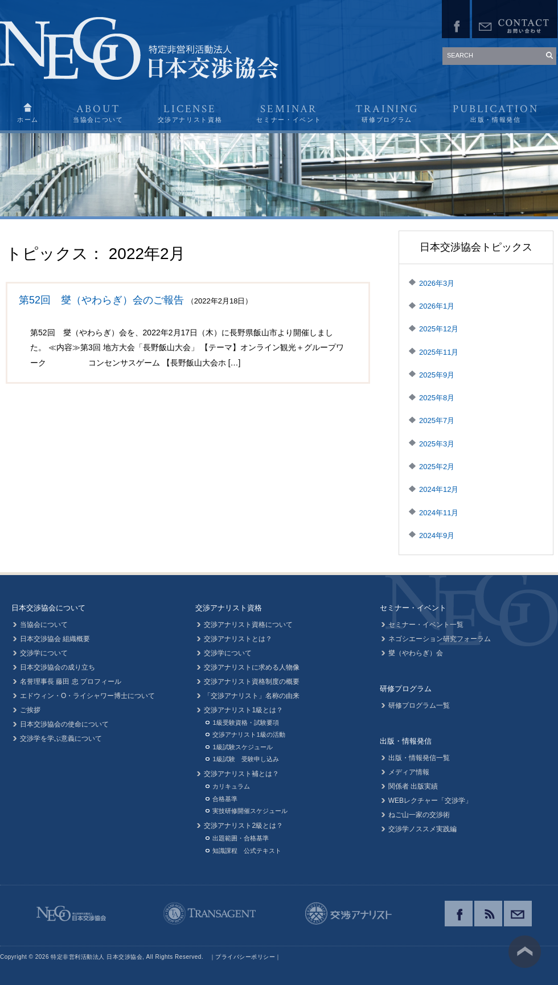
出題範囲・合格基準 (240, 838)
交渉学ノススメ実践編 (422, 829)
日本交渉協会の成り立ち (57, 667)
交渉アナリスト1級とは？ (243, 710)
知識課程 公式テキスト (246, 850)
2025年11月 (438, 352)
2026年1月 (436, 306)
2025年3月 (436, 444)
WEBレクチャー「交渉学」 (430, 801)
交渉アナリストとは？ (238, 639)
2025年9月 (436, 375)
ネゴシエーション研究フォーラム (439, 639)
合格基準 (224, 798)
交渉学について (44, 653)
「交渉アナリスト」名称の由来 (251, 696)
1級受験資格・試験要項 (245, 722)
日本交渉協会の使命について (64, 724)
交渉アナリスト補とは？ (241, 774)
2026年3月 (436, 283)
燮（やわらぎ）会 (415, 653)
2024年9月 (436, 535)
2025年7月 (436, 420)
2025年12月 (438, 329)
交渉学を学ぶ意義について (61, 738)
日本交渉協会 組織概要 (55, 639)
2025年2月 (436, 466)
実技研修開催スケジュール (250, 810)
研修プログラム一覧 (419, 705)
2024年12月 (438, 489)
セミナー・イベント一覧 (425, 625)
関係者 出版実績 (413, 786)
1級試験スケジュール (242, 747)
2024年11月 (438, 512)
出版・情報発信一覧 (419, 758)
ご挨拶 (30, 710)
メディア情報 (408, 772)
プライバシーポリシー (245, 957)
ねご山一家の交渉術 (419, 815)
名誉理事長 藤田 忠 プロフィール (70, 682)
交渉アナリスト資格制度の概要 (251, 682)
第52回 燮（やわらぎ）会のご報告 (101, 300)
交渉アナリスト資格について (248, 625)
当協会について (44, 625)
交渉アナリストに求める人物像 (251, 667)
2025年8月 (436, 397)
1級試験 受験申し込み (245, 759)
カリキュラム (231, 786)
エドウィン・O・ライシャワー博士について (87, 696)
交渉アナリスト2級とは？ (243, 826)
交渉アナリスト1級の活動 (248, 734)
